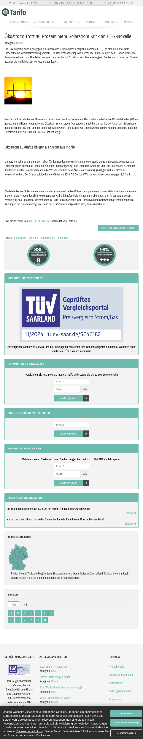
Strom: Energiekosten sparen (55, 697)
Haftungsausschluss (120, 691)
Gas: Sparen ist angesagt (53, 666)
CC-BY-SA (43, 221)
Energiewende (18, 237)
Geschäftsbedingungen (121, 674)
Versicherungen (46, 22)
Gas (53, 670)
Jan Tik (32, 221)
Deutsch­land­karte (28, 577)
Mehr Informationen (126, 733)
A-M (14, 604)
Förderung (33, 237)
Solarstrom (62, 237)
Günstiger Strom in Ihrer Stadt (118, 228)
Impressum (115, 699)
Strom (19, 43)
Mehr (128, 22)
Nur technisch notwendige (126, 723)
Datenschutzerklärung (30, 731)
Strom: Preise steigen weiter (54, 677)
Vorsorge (71, 22)
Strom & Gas (19, 22)
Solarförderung (47, 237)
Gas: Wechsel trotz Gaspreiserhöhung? (60, 687)
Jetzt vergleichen (74, 398)
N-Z (25, 604)
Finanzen (92, 22)
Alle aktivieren (126, 713)
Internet (111, 22)
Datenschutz (116, 683)
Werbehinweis (116, 666)
